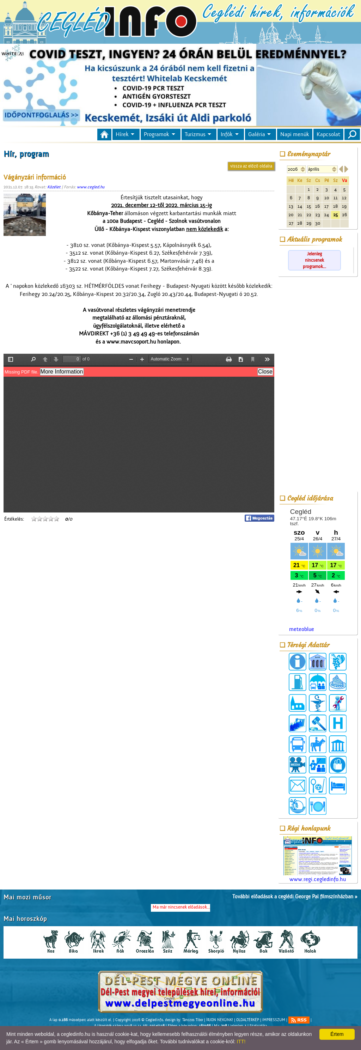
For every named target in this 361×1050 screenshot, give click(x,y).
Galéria (256, 134)
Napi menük (294, 134)
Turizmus (195, 134)
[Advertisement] (317, 385)
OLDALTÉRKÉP (247, 1020)
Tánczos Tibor (192, 1020)
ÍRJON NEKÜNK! (219, 1020)
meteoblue (301, 629)
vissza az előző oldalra (251, 166)
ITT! (241, 1041)
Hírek (122, 134)
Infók (227, 134)
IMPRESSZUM (273, 1020)
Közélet (54, 186)
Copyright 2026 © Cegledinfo (139, 1020)
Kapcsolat (328, 134)
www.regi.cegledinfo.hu (317, 859)
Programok (156, 134)
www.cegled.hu (90, 186)
